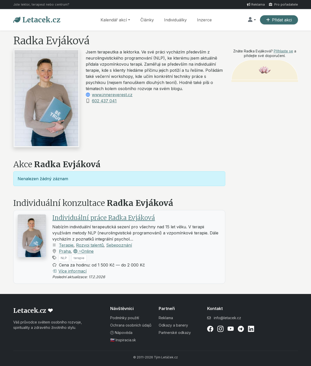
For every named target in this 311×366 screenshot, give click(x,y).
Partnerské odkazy (175, 332)
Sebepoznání (119, 245)
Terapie (66, 245)
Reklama (256, 4)
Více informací (69, 271)
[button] (252, 20)
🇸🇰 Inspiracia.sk (123, 340)
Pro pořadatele (283, 4)
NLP (64, 258)
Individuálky (175, 19)
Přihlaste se (283, 51)
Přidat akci (279, 19)
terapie (79, 258)
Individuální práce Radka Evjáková (103, 218)
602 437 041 (104, 100)
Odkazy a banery (173, 325)
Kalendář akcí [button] (114, 19)
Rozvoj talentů (90, 245)
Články (147, 19)
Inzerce (204, 19)
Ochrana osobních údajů (130, 325)
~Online (83, 251)
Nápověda (121, 332)
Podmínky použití (124, 318)
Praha (65, 251)
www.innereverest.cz (112, 94)
